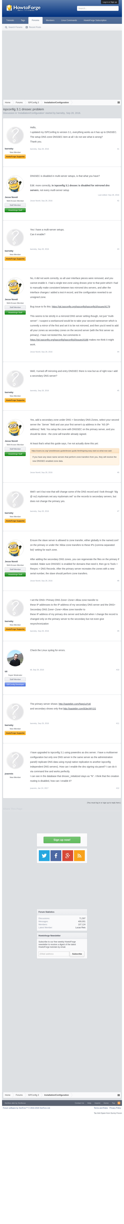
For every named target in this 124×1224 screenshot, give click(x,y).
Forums (35, 20)
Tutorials (10, 20)
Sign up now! (62, 839)
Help (89, 1103)
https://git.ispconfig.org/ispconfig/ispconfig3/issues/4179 (81, 306)
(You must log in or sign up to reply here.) (104, 803)
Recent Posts (35, 27)
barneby (60, 113)
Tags (23, 20)
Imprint (97, 1103)
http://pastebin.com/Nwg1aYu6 (75, 704)
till (6, 671)
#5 (118, 391)
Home (106, 1103)
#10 (117, 670)
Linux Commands (69, 20)
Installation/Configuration (31, 113)
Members (50, 20)
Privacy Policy (115, 1108)
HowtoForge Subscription (95, 20)
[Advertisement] (31, 64)
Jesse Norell (11, 197)
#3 (118, 249)
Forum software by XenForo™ (26, 1108)
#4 (118, 352)
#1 (118, 149)
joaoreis (9, 773)
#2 (118, 201)
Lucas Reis (80, 927)
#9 (118, 631)
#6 (118, 472)
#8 (118, 581)
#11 (117, 723)
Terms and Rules (101, 1108)
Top (113, 1103)
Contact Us (79, 1103)
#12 (117, 788)
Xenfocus (22, 1103)
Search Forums (15, 27)
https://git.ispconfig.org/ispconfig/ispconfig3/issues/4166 (59, 339)
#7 (118, 511)
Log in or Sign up (110, 2)
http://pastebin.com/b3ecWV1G (79, 708)
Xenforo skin (10, 1103)
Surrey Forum (116, 1113)
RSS (119, 1103)
